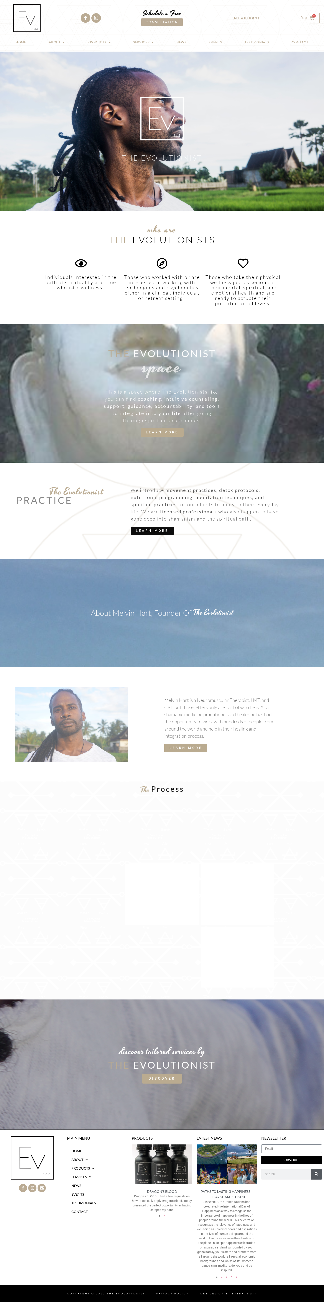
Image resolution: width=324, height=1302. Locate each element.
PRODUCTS (99, 42)
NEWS (181, 42)
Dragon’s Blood (162, 1191)
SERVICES (143, 42)
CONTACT (300, 42)
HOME (21, 42)
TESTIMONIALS (257, 42)
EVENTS (215, 42)
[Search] (316, 1174)
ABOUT (57, 42)
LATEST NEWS (209, 1138)
